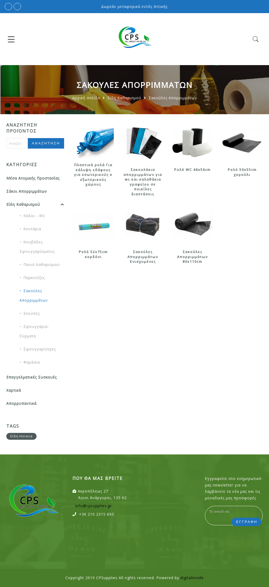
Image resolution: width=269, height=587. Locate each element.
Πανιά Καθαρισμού (41, 264)
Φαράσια (31, 362)
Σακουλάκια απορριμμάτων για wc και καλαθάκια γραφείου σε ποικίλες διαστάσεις (142, 181)
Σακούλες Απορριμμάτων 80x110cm (192, 256)
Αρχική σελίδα (86, 97)
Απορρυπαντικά (21, 403)
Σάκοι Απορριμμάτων (26, 191)
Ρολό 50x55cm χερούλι (242, 172)
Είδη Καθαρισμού (124, 97)
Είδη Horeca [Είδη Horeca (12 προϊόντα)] (21, 436)
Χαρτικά (13, 390)
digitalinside (192, 577)
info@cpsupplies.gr (93, 505)
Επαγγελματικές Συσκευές (31, 377)
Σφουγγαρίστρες (39, 349)
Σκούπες (31, 313)
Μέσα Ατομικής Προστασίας (33, 178)
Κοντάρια (32, 228)
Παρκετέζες (34, 277)
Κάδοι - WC (34, 215)
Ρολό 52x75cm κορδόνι (93, 254)
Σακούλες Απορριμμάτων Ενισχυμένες (142, 256)
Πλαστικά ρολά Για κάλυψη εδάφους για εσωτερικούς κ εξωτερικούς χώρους (93, 175)
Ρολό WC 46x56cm (192, 169)
